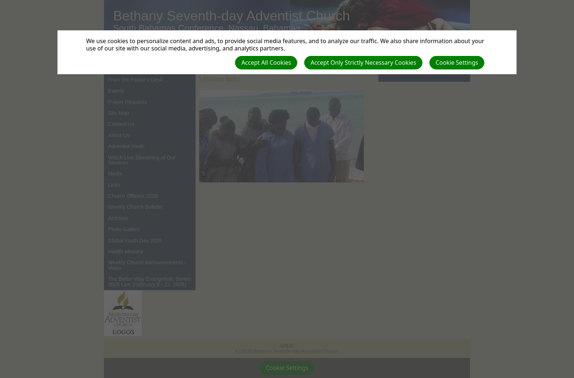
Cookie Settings (457, 62)
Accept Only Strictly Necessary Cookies (363, 62)
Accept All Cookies (266, 62)
